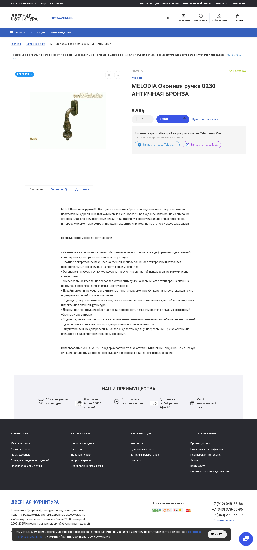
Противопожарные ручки (27, 467)
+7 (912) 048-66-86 (22, 3)
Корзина (237, 18)
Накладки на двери (83, 444)
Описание (36, 189)
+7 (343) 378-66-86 (227, 511)
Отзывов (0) (59, 189)
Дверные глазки (81, 456)
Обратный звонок (52, 3)
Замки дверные (20, 450)
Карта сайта (197, 467)
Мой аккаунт (219, 18)
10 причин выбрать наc (198, 3)
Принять (217, 534)
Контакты (146, 3)
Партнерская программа (205, 456)
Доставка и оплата (167, 3)
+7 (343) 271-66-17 (227, 516)
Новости (221, 3)
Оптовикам (237, 3)
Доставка (82, 189)
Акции (41, 32)
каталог (17, 32)
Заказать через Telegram (157, 144)
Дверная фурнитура (24, 17)
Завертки (77, 450)
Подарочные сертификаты (206, 450)
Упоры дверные (81, 461)
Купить (173, 119)
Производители (61, 32)
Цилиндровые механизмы (87, 467)
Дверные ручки (20, 444)
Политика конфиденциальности (210, 472)
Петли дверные (20, 456)
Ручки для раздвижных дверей (30, 461)
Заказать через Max (202, 144)
